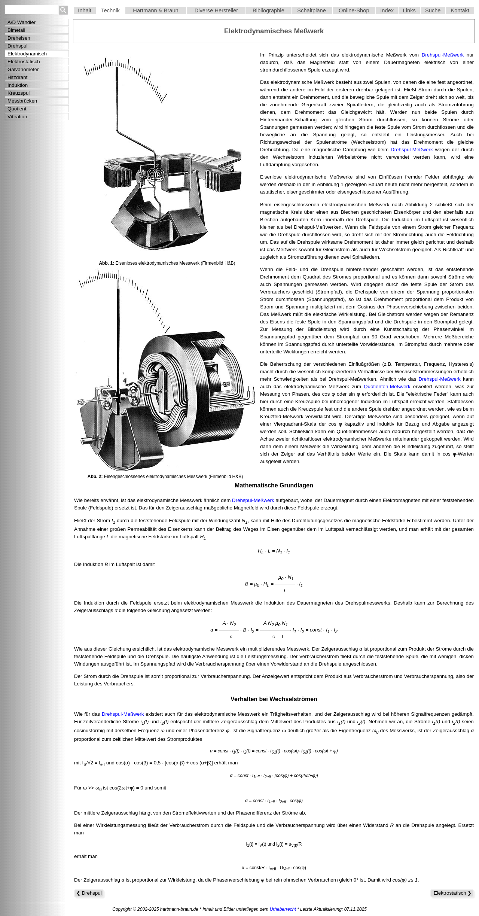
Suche (433, 10)
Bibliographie (268, 10)
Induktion (17, 85)
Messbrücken (22, 101)
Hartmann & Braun (155, 10)
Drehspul (17, 46)
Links (409, 10)
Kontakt (460, 10)
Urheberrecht (283, 909)
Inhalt (84, 10)
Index (387, 10)
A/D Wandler (21, 22)
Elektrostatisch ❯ (452, 893)
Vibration (17, 116)
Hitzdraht (17, 77)
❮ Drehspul (89, 893)
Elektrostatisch (23, 61)
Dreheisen (18, 38)
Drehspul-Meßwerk (443, 55)
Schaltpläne (311, 10)
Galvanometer (23, 69)
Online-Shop (354, 10)
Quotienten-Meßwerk (387, 386)
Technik (110, 10)
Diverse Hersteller (216, 10)
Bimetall (16, 30)
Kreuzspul (18, 93)
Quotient (16, 109)
